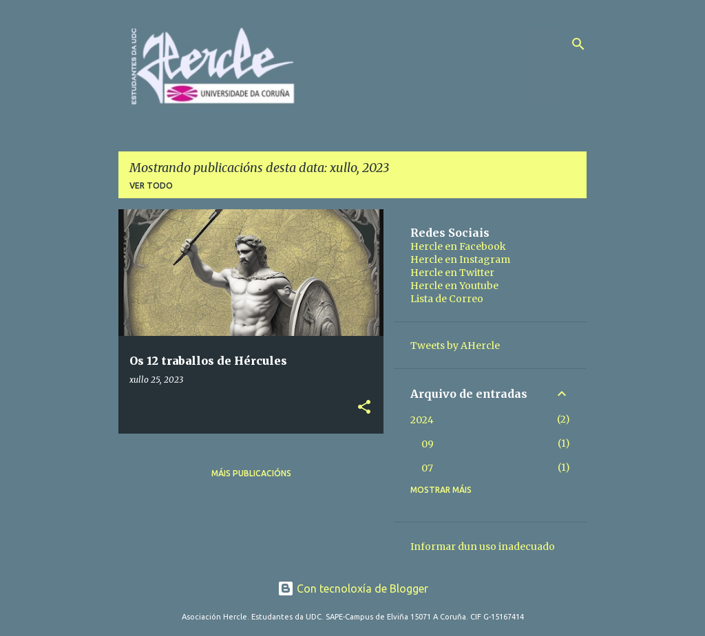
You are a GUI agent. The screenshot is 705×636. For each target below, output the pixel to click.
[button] (364, 408)
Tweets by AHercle (455, 345)
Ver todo (151, 185)
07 (427, 468)
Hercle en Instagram (460, 259)
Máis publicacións (251, 473)
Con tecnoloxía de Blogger (352, 588)
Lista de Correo (446, 299)
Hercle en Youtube (454, 285)
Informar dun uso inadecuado (482, 546)
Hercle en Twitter (452, 272)
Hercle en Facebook (458, 246)
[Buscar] (578, 44)
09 (427, 444)
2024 (422, 420)
